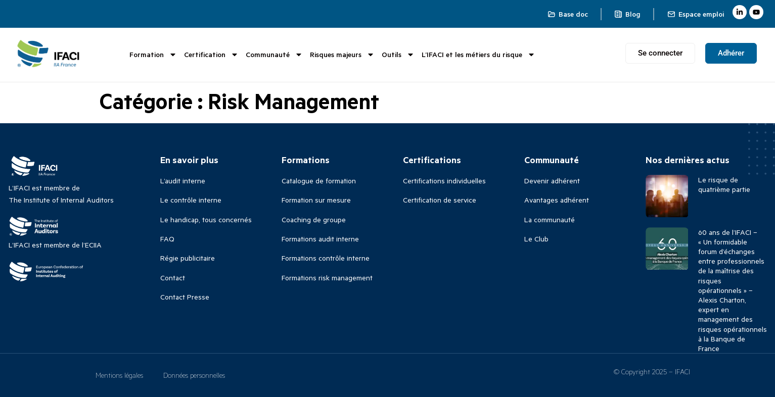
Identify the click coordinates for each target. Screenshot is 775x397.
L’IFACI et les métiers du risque (478, 54)
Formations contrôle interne (326, 258)
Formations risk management (327, 277)
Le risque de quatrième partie (724, 184)
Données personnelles (194, 375)
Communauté (274, 54)
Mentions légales (119, 375)
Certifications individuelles (444, 180)
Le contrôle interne (190, 200)
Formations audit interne (320, 238)
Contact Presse (184, 297)
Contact (172, 277)
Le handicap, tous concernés (206, 219)
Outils (398, 54)
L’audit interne (182, 180)
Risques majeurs (342, 54)
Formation (153, 54)
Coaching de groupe (314, 219)
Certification (211, 54)
